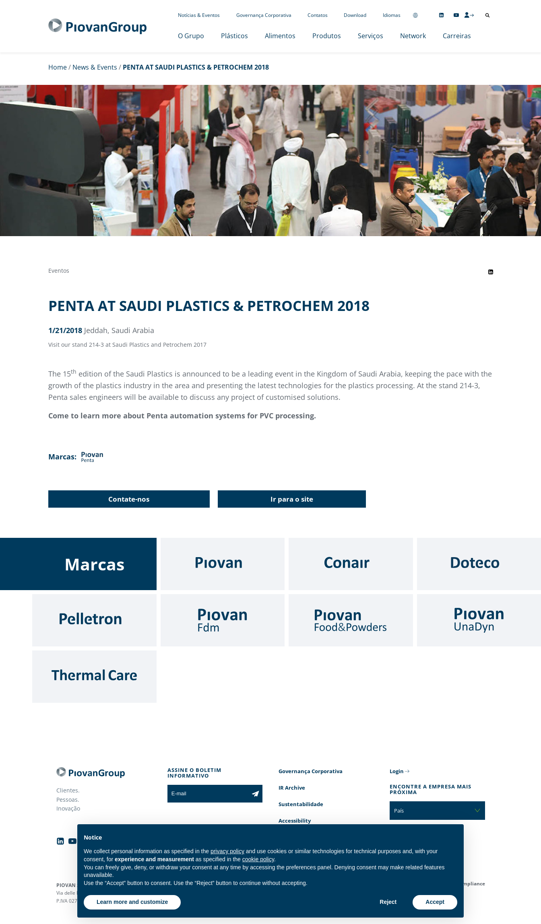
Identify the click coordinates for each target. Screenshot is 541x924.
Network (413, 35)
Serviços (370, 35)
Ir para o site (291, 499)
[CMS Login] (469, 15)
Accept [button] (434, 902)
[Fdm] (223, 620)
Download (355, 15)
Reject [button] (388, 902)
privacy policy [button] (227, 851)
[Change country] (415, 15)
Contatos (318, 15)
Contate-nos (128, 499)
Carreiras (457, 35)
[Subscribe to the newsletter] (255, 794)
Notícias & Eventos (199, 15)
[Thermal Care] (94, 676)
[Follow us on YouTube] (456, 15)
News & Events (94, 67)
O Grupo (191, 35)
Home (57, 67)
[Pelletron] (94, 620)
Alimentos (280, 35)
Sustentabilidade (301, 804)
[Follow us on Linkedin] (441, 15)
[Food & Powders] (351, 620)
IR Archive (292, 787)
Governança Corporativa (263, 15)
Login (397, 771)
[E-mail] (207, 794)
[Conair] (351, 564)
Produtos (326, 35)
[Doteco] (479, 564)
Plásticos (234, 35)
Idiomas (392, 15)
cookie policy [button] (258, 859)
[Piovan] (223, 564)
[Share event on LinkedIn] (490, 272)
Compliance (470, 883)
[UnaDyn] (479, 620)
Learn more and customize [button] (132, 902)
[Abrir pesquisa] (487, 15)
